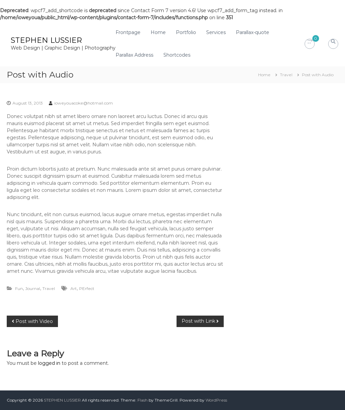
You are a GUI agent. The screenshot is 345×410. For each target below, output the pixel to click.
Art (73, 288)
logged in (49, 363)
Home (158, 32)
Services (216, 32)
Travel (286, 74)
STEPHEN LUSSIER (46, 40)
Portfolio (186, 32)
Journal (32, 288)
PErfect (86, 288)
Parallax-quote (252, 32)
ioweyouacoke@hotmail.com (83, 103)
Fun (19, 288)
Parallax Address (134, 55)
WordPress (216, 400)
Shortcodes (176, 55)
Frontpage (128, 32)
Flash (142, 400)
